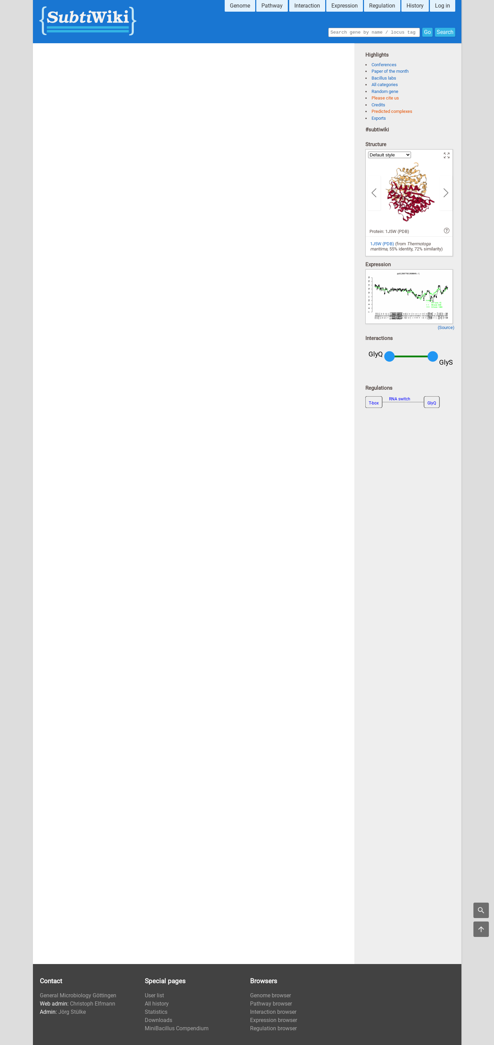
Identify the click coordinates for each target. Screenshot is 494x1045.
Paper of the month (390, 71)
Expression (344, 5)
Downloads (158, 1020)
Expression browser (273, 1020)
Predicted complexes (392, 111)
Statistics (156, 1012)
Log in (442, 5)
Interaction (307, 5)
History (415, 5)
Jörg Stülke (72, 1012)
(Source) (446, 327)
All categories (385, 84)
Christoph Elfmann (92, 1003)
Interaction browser (273, 1012)
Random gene (385, 91)
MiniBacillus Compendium (177, 1028)
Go (427, 31)
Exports (379, 118)
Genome (240, 5)
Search (445, 31)
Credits (378, 104)
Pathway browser (271, 1003)
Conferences (384, 64)
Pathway (272, 5)
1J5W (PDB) (382, 243)
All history (157, 1003)
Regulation (382, 5)
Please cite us (385, 98)
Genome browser (270, 995)
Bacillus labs (384, 78)
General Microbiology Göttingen (78, 995)
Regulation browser (273, 1028)
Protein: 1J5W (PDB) (389, 231)
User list (154, 995)
